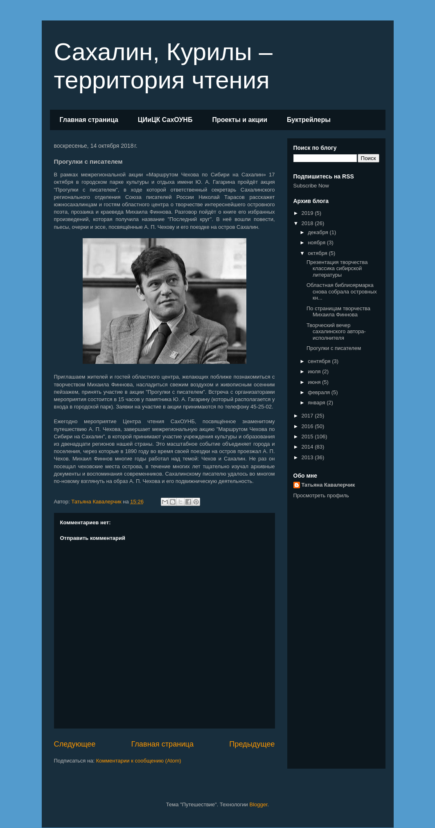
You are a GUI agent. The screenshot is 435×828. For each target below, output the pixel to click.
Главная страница (89, 119)
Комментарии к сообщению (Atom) (138, 761)
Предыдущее (252, 744)
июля (315, 371)
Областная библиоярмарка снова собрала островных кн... (342, 291)
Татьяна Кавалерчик (328, 485)
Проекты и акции (239, 119)
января (317, 402)
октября (318, 253)
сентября (320, 361)
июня (315, 382)
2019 (308, 213)
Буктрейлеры (309, 119)
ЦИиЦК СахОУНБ (165, 119)
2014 (308, 447)
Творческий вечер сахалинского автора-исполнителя (336, 331)
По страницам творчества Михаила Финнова (338, 311)
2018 (308, 223)
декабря (318, 232)
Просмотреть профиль (321, 495)
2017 (308, 416)
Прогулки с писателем (334, 348)
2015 (308, 436)
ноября (317, 242)
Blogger (258, 804)
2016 (308, 426)
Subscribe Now (311, 186)
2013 (308, 457)
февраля (319, 392)
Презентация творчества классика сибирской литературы (337, 268)
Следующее (75, 744)
